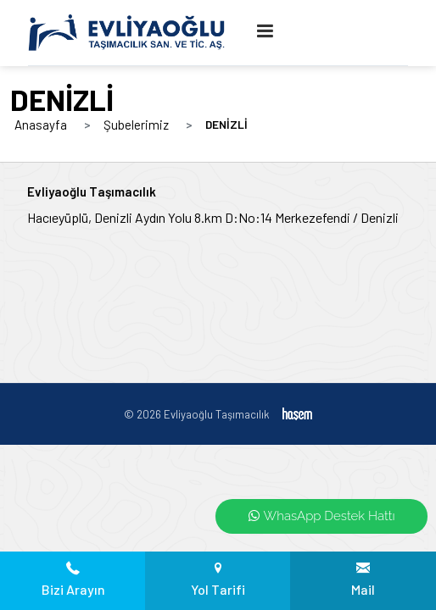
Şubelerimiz (136, 124)
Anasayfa (40, 124)
